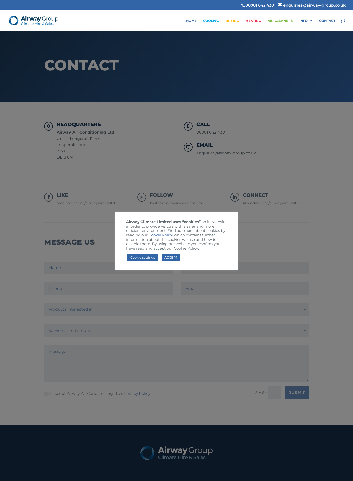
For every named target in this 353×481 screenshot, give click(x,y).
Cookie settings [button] (142, 257)
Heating (253, 21)
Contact (327, 21)
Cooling (211, 21)
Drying (232, 21)
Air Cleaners (280, 21)
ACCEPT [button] (170, 257)
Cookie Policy (161, 235)
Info (303, 21)
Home (191, 21)
